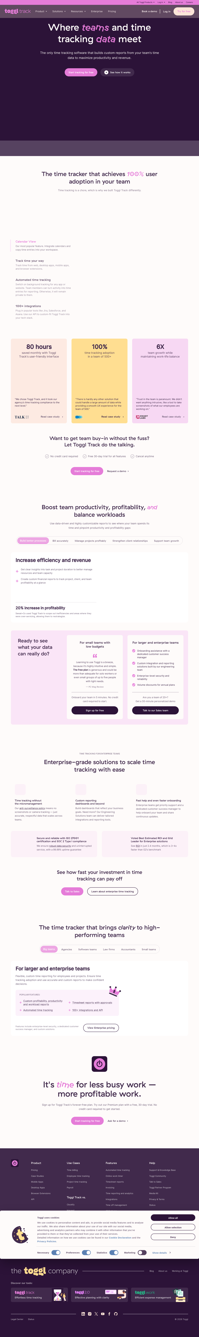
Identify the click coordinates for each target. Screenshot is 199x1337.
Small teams (149, 949)
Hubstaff (71, 1216)
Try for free (183, 11)
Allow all (173, 1296)
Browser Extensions (41, 1193)
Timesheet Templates (65, 1239)
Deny (173, 1315)
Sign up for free (95, 710)
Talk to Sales (72, 891)
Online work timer (114, 1176)
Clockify (70, 1204)
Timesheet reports (115, 1182)
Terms (161, 1199)
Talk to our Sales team (155, 710)
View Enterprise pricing (101, 1027)
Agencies (66, 949)
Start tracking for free (81, 72)
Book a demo (149, 11)
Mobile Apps (37, 1182)
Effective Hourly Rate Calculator (146, 1243)
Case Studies (37, 1176)
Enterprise (97, 11)
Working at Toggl (180, 1271)
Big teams (49, 949)
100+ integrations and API (87, 1010)
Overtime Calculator (154, 1239)
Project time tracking (77, 1182)
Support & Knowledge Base (162, 1170)
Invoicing (110, 1187)
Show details (159, 1331)
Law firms (109, 949)
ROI (138, 845)
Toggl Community (157, 1176)
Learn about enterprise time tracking (112, 891)
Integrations (111, 1199)
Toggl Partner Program (160, 1187)
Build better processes (33, 540)
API (32, 1199)
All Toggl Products (146, 2)
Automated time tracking (38, 1010)
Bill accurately (60, 540)
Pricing (112, 11)
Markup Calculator (90, 1243)
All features (111, 1211)
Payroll (70, 1187)
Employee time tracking (78, 1176)
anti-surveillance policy (32, 808)
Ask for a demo (116, 1120)
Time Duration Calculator (67, 1243)
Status (152, 1205)
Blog (170, 2)
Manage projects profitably (90, 540)
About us (179, 2)
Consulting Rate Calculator (115, 1243)
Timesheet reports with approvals (92, 1002)
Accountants (128, 949)
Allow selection (172, 1305)
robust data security (60, 845)
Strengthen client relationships (130, 540)
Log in (161, 2)
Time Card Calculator (89, 1239)
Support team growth (166, 540)
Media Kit (153, 1193)
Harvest (70, 1210)
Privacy (152, 1199)
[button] (41, 11)
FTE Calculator (135, 1239)
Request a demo (116, 471)
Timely (70, 1222)
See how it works (117, 72)
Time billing (72, 1170)
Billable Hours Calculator (113, 1239)
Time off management (116, 1205)
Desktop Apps (38, 1187)
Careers (189, 2)
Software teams (87, 949)
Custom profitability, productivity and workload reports (42, 1002)
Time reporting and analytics (119, 1193)
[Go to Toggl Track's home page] (18, 11)
